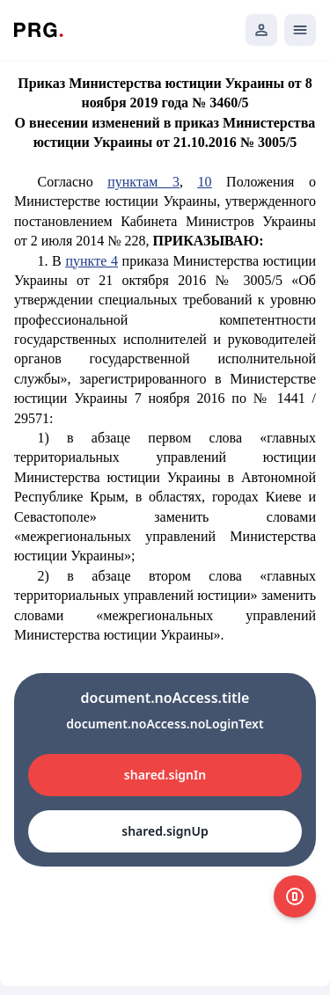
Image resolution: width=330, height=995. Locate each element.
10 (205, 181)
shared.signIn (165, 774)
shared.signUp (164, 831)
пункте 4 (91, 260)
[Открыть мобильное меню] (300, 30)
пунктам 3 (143, 181)
